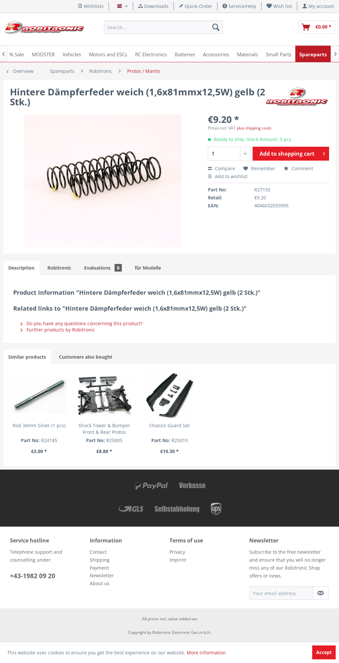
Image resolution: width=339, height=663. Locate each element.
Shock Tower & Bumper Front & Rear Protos (104, 428)
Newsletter (102, 575)
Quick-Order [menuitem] (195, 6)
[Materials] (247, 54)
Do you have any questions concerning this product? (82, 323)
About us (100, 583)
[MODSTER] (43, 54)
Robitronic (59, 268)
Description (21, 268)
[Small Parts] (278, 54)
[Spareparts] (313, 54)
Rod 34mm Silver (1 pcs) (39, 425)
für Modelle (148, 268)
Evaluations (103, 268)
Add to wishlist (228, 176)
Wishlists (91, 6)
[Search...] (163, 27)
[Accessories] (216, 54)
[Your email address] (281, 593)
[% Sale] (16, 54)
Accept (324, 652)
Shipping (100, 560)
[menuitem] (279, 6)
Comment (298, 168)
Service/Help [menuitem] (239, 6)
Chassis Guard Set (169, 425)
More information (206, 652)
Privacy (177, 552)
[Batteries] (185, 54)
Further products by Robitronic (58, 330)
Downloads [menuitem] (153, 6)
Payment (99, 568)
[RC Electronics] (151, 54)
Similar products (27, 357)
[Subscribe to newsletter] (321, 593)
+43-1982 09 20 (32, 576)
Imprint (178, 560)
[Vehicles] (72, 54)
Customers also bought (85, 357)
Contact (98, 552)
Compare (221, 168)
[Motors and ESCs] (108, 54)
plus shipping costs (254, 128)
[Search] (216, 27)
